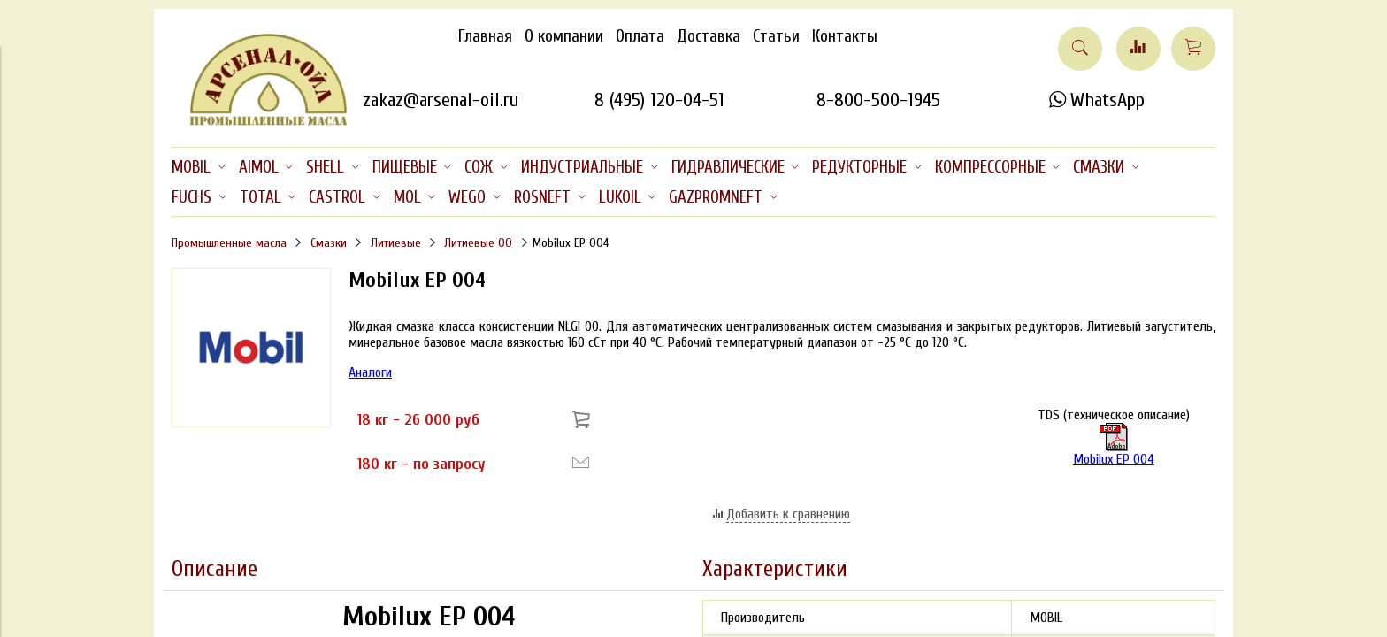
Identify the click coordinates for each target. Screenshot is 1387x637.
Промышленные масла (229, 242)
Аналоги (370, 372)
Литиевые (396, 242)
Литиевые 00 (478, 242)
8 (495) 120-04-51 (659, 99)
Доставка (708, 36)
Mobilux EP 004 (1113, 459)
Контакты (844, 36)
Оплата (640, 36)
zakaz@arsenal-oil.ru (440, 99)
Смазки (328, 242)
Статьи (776, 36)
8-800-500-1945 (878, 99)
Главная (485, 36)
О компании (564, 36)
